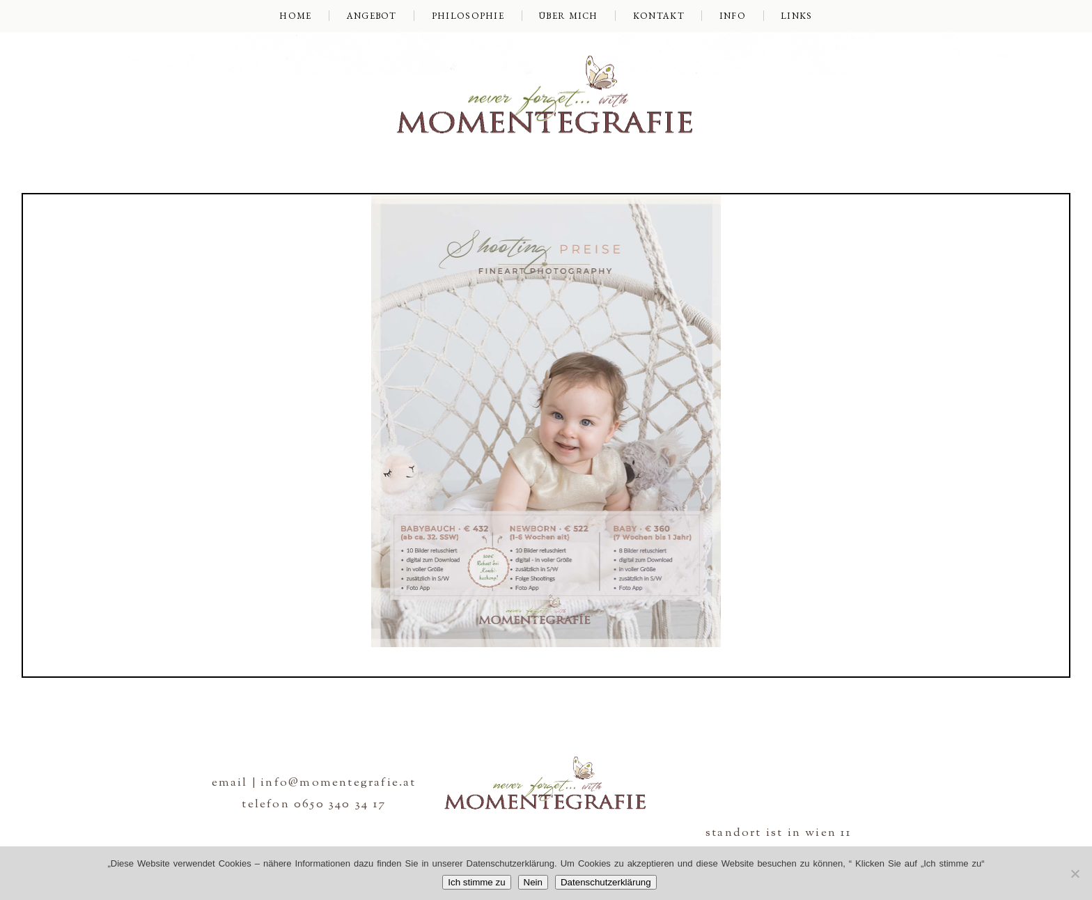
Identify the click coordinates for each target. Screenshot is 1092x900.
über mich (568, 16)
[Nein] (1075, 873)
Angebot (372, 16)
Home (295, 16)
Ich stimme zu (476, 882)
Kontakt (659, 16)
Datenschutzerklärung (606, 882)
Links (797, 16)
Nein (533, 882)
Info (732, 16)
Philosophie (468, 16)
